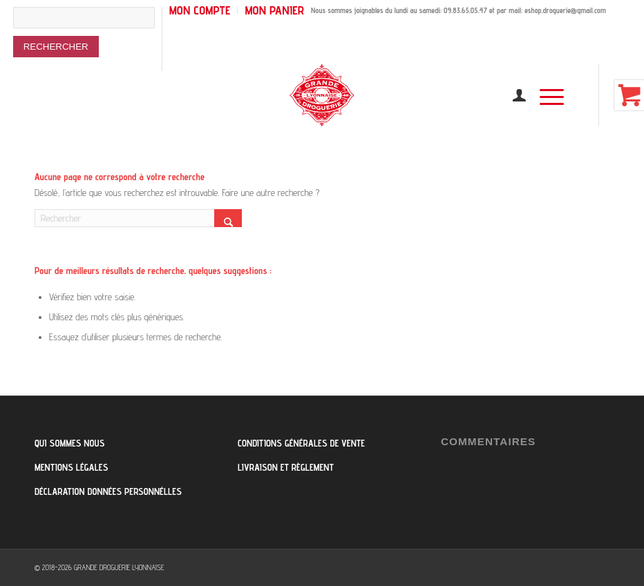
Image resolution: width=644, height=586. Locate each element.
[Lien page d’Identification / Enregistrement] (512, 95)
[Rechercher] (138, 218)
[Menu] (545, 95)
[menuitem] (87, 39)
